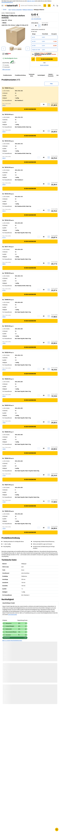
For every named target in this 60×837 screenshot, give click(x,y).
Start (10, 9)
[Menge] (35, 25)
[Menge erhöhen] (39, 25)
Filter (51, 83)
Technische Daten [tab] (31, 75)
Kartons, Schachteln (17, 9)
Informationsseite (12, 614)
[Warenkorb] (57, 5)
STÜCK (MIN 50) (34, 23)
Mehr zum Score (6, 69)
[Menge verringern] (32, 25)
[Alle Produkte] (2, 5)
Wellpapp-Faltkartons (28, 9)
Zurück (4, 9)
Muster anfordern (44, 65)
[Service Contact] (56, 829)
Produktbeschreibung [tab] (20, 75)
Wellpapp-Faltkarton (39, 9)
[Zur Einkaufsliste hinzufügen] (33, 59)
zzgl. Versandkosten (36, 18)
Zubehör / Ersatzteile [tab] (50, 75)
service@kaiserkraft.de (7, 2)
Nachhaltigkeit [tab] (41, 75)
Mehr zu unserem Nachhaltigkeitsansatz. (12, 640)
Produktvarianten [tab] (7, 75)
